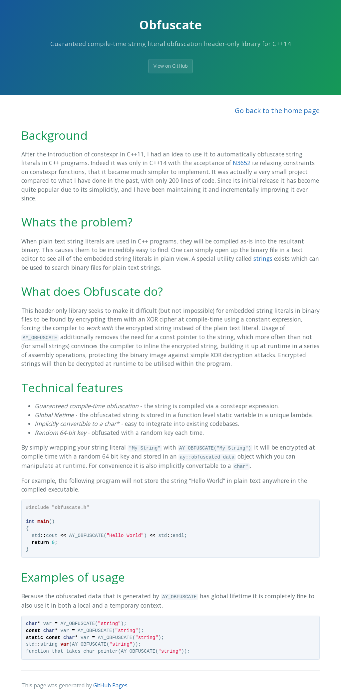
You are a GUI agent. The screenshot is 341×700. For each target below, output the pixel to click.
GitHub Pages (110, 685)
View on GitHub (171, 66)
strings (262, 258)
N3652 (241, 163)
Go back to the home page (277, 110)
